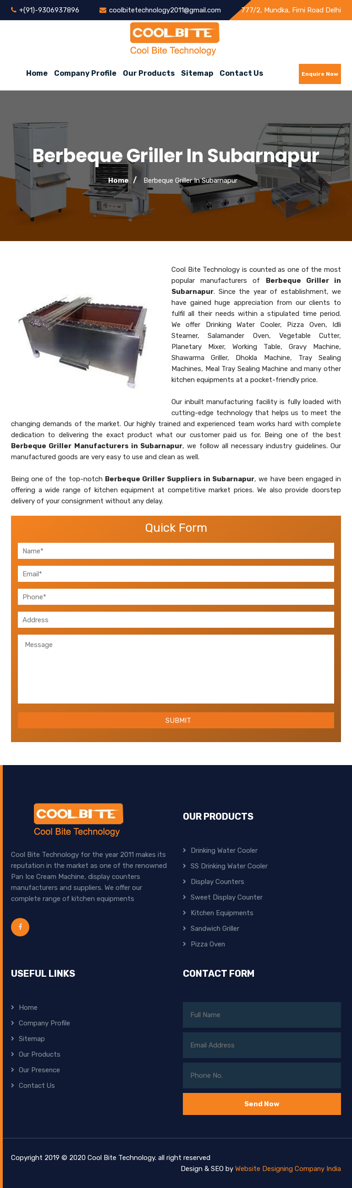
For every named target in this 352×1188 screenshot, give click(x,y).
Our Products (149, 73)
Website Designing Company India (287, 1169)
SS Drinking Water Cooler (230, 866)
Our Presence (39, 1070)
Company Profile (85, 73)
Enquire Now (320, 74)
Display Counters (218, 882)
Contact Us (241, 73)
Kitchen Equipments (223, 913)
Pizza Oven (208, 944)
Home (37, 73)
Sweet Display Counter (227, 897)
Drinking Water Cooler (224, 850)
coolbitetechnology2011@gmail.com (165, 10)
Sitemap (197, 73)
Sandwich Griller (215, 928)
